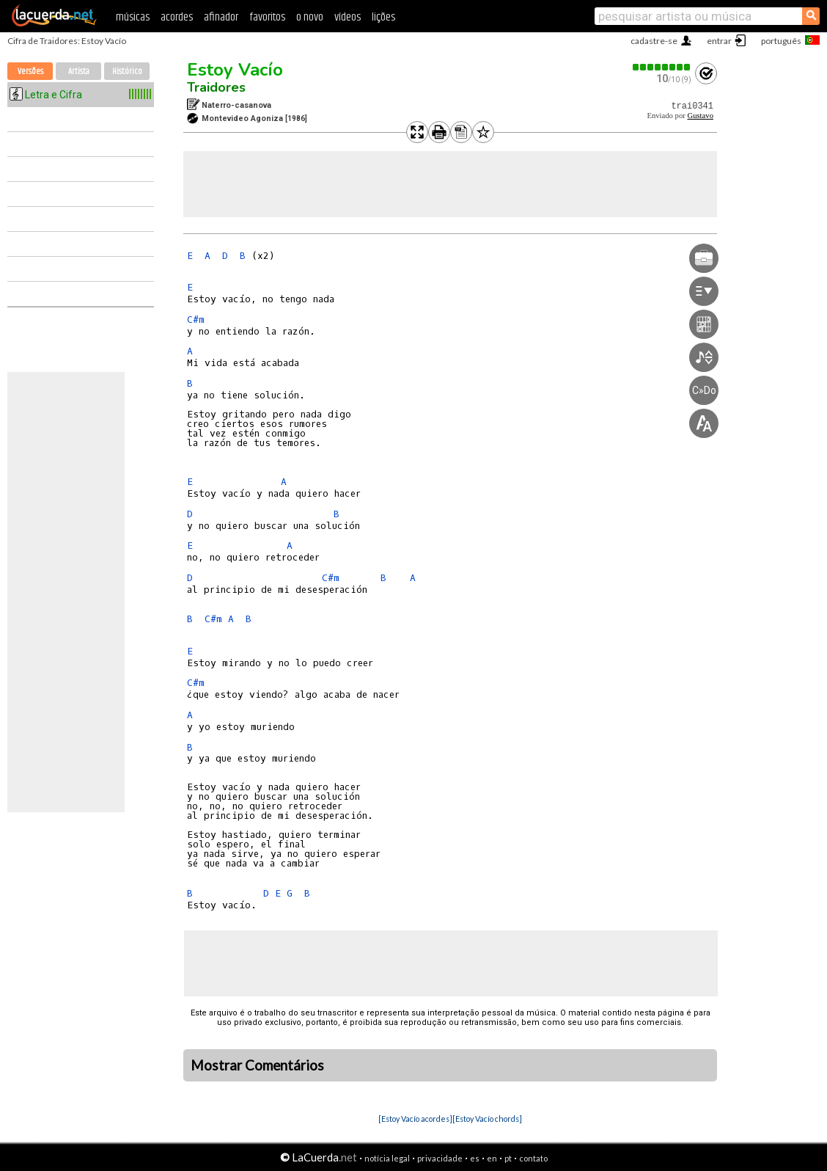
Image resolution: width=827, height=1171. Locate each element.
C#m (196, 319)
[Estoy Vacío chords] (487, 1118)
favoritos (267, 17)
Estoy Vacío (235, 69)
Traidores (216, 87)
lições (383, 17)
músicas (133, 17)
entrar (719, 40)
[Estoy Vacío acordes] (415, 1118)
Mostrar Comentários (257, 1065)
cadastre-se (654, 40)
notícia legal (387, 1158)
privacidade (440, 1158)
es (474, 1158)
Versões (30, 72)
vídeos (347, 17)
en (492, 1158)
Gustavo (700, 116)
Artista (78, 72)
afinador (221, 17)
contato (533, 1158)
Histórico (127, 72)
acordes (177, 17)
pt (508, 1158)
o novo (309, 17)
